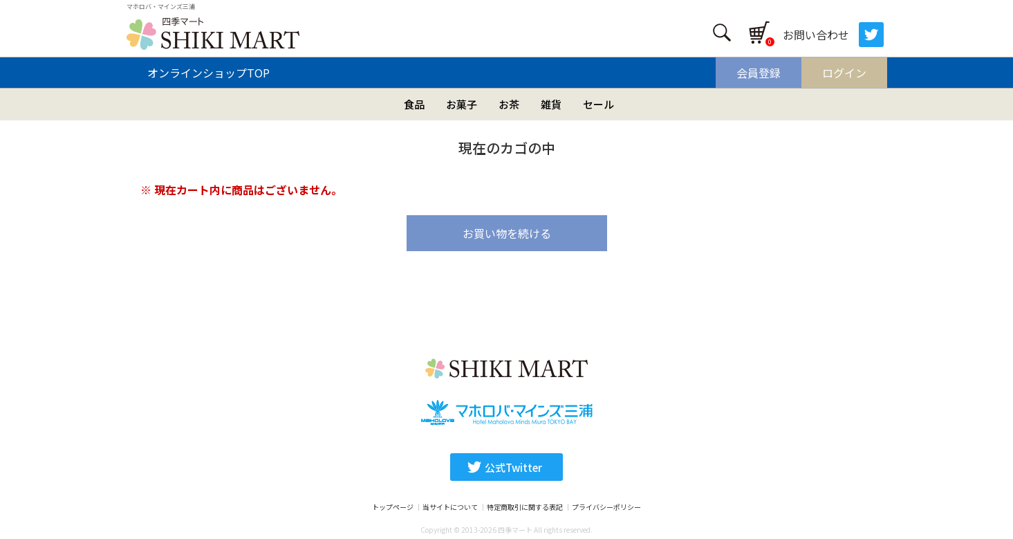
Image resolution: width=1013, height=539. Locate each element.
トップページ (392, 507)
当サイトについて (450, 507)
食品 (414, 104)
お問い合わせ (816, 34)
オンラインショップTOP (208, 72)
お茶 (509, 104)
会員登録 (758, 72)
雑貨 (551, 104)
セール (598, 104)
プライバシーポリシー (606, 507)
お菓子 (461, 104)
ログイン (844, 72)
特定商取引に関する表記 (525, 507)
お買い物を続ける (507, 233)
